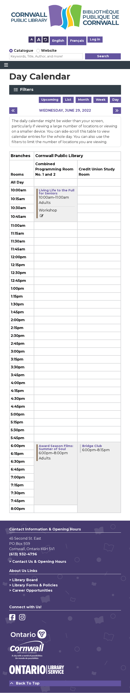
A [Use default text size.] (46, 39)
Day (115, 100)
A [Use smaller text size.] (31, 39)
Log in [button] (95, 39)
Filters (27, 89)
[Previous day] (13, 110)
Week (100, 100)
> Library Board (23, 580)
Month (83, 100)
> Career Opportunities (30, 590)
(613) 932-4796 (23, 554)
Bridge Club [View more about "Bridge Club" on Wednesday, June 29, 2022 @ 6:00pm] (92, 445)
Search (103, 56)
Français (77, 41)
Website (49, 51)
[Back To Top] (65, 683)
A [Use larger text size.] (38, 39)
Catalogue (23, 51)
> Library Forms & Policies (33, 585)
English (58, 41)
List (68, 100)
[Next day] (117, 110)
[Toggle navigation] (6, 65)
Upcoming (49, 100)
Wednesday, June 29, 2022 (65, 110)
